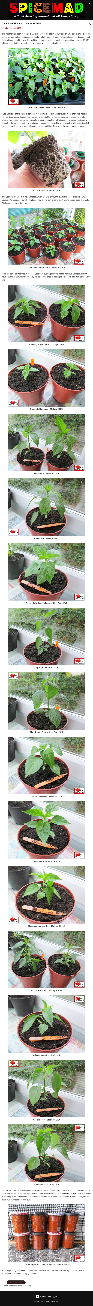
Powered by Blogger (46, 1296)
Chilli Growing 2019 (16, 1282)
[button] (89, 24)
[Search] (89, 5)
